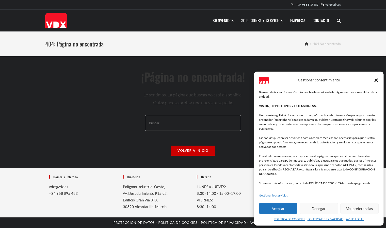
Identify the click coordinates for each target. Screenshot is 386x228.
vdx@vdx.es (333, 4)
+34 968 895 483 (307, 4)
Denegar (319, 208)
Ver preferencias (359, 208)
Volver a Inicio (193, 150)
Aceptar (278, 208)
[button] (376, 80)
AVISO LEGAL (355, 219)
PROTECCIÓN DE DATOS (134, 223)
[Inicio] (306, 44)
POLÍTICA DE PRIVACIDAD (325, 219)
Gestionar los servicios (273, 195)
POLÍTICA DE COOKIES (289, 219)
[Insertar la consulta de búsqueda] (193, 123)
